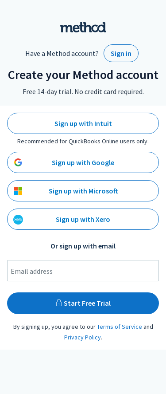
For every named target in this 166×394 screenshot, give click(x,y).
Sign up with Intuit (83, 123)
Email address (32, 271)
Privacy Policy (82, 337)
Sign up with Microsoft (66, 190)
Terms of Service (119, 327)
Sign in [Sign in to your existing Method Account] (121, 53)
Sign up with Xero (61, 220)
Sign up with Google (64, 162)
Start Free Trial (83, 303)
